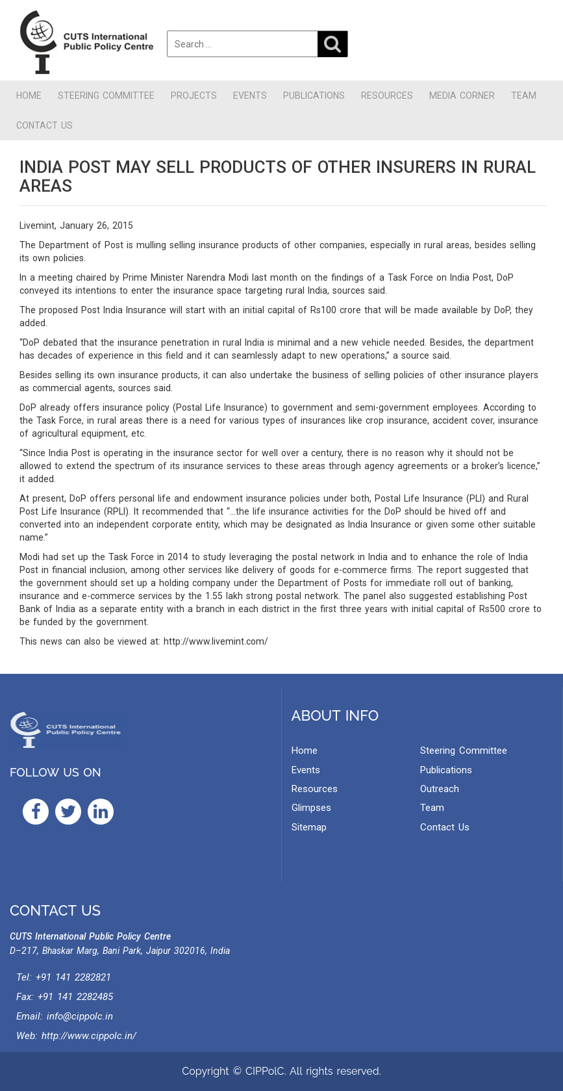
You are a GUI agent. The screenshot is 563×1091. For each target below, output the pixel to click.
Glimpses (311, 808)
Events (250, 95)
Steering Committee (106, 95)
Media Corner (462, 95)
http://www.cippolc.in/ (89, 1036)
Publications (314, 95)
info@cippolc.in (80, 1016)
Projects (194, 95)
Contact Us (44, 125)
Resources (387, 95)
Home (29, 95)
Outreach (439, 789)
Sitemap (309, 827)
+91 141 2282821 (73, 977)
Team (523, 95)
